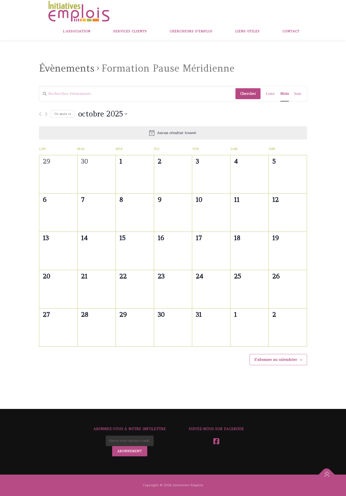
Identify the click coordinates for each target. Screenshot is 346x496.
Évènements (67, 68)
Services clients (130, 31)
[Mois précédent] (40, 114)
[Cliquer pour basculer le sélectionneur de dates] (102, 114)
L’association (76, 31)
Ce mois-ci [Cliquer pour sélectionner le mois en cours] (62, 114)
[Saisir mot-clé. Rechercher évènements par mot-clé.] (137, 93)
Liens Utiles (247, 31)
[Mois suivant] (46, 114)
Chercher (248, 93)
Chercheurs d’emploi (191, 31)
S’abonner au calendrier (275, 359)
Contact (291, 31)
